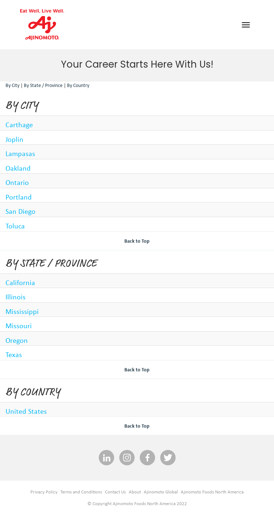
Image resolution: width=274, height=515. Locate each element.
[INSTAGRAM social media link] (127, 458)
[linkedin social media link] (106, 458)
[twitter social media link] (168, 458)
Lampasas (20, 153)
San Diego (20, 211)
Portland (18, 197)
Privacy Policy (43, 492)
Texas (13, 354)
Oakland (18, 168)
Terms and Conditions (81, 492)
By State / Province (43, 85)
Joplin (14, 139)
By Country (78, 85)
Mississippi (22, 311)
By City (12, 85)
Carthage (19, 124)
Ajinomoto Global (161, 492)
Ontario (17, 182)
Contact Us (115, 492)
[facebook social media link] (147, 458)
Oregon (16, 340)
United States (26, 411)
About (135, 492)
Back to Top (137, 240)
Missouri (18, 325)
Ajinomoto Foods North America (212, 492)
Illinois (15, 296)
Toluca (15, 225)
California (20, 282)
